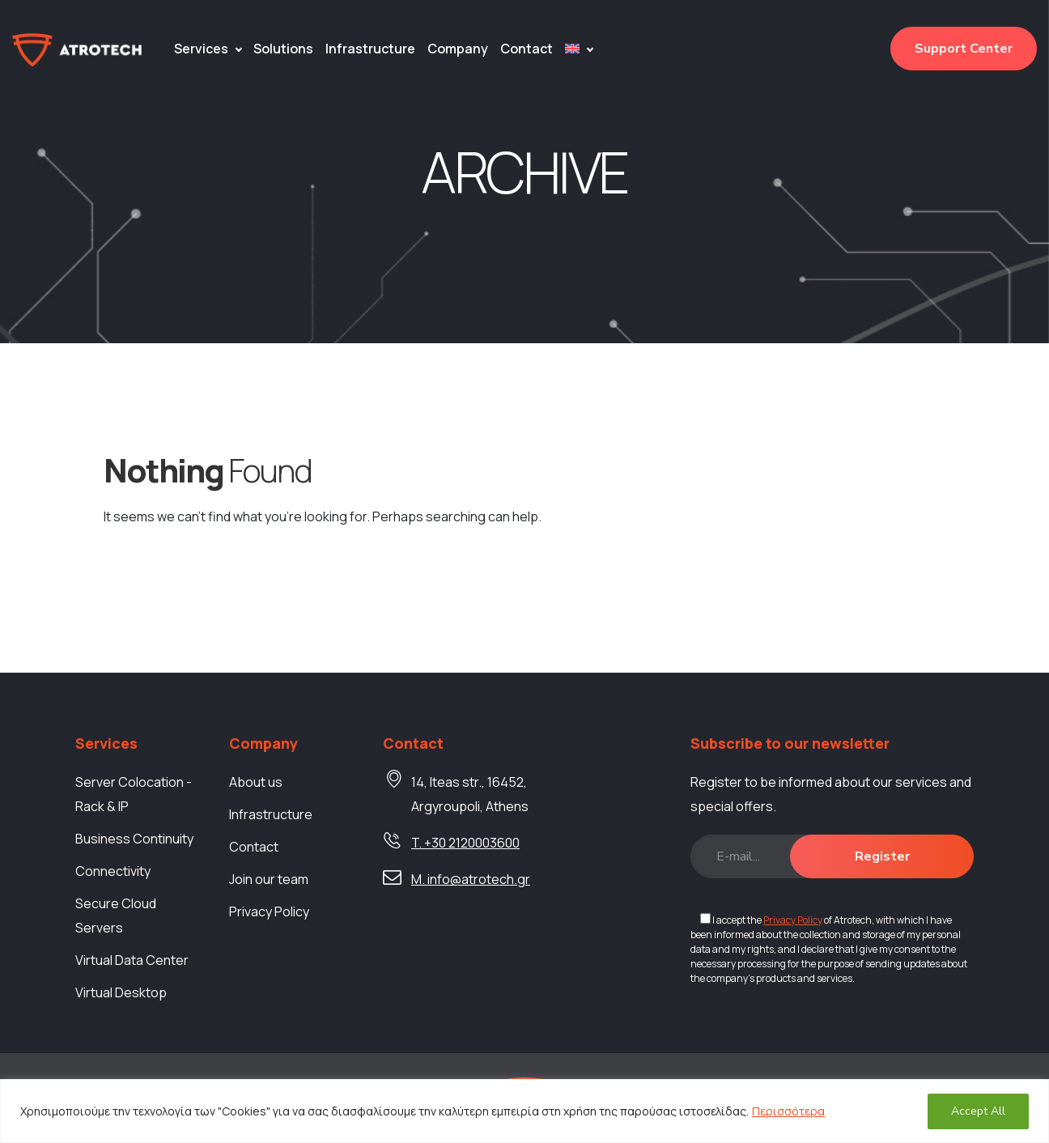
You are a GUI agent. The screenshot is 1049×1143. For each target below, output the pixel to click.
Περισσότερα (788, 1111)
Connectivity (113, 871)
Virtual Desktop (121, 992)
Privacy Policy (269, 911)
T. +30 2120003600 (465, 843)
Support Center (964, 48)
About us (255, 782)
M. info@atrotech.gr (470, 879)
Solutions (283, 48)
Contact (526, 48)
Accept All (978, 1111)
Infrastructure (370, 48)
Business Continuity (134, 839)
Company (457, 48)
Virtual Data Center (132, 960)
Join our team (268, 879)
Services (201, 48)
